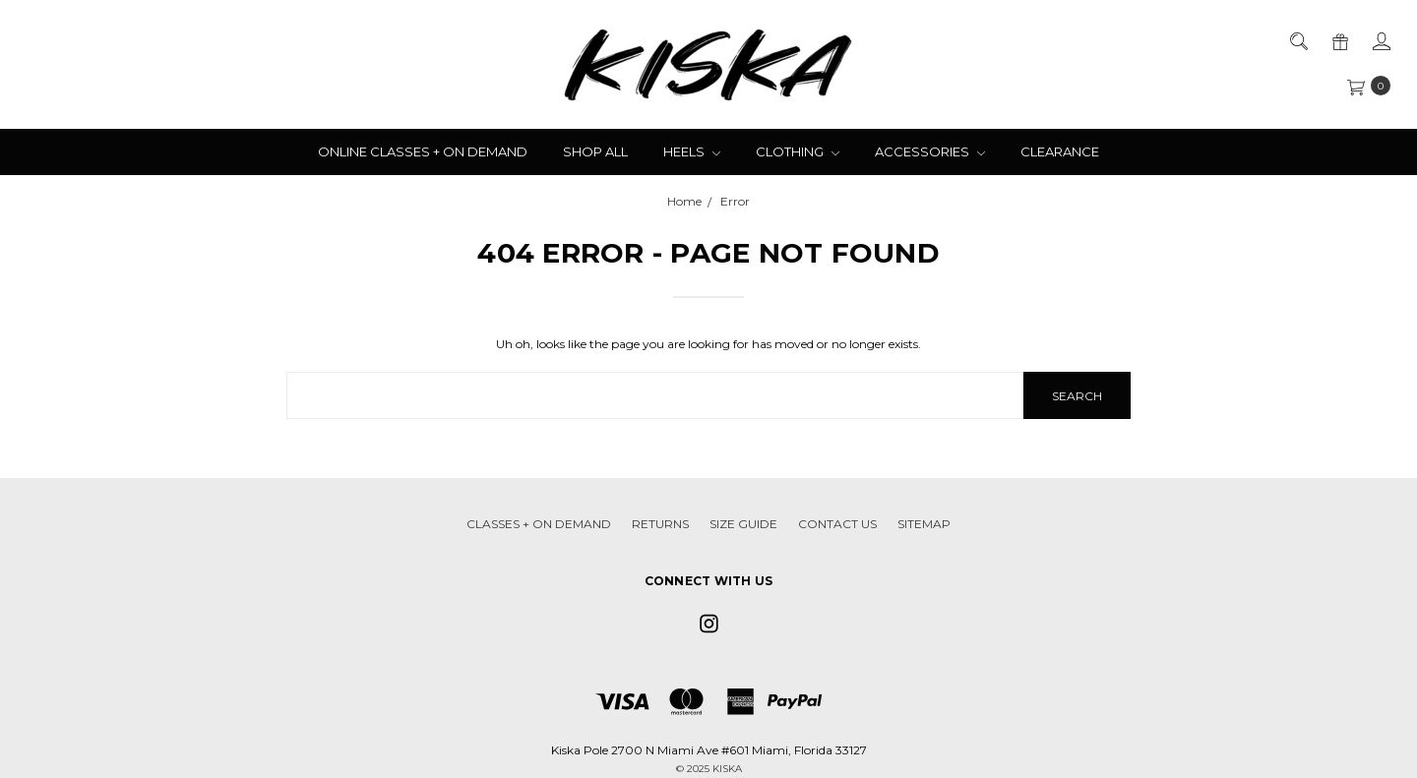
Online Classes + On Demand (422, 151)
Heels (691, 151)
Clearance (1059, 151)
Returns (660, 523)
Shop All (595, 151)
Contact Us (837, 523)
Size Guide (743, 523)
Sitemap (924, 523)
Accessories (930, 151)
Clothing (797, 151)
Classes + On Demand (538, 523)
